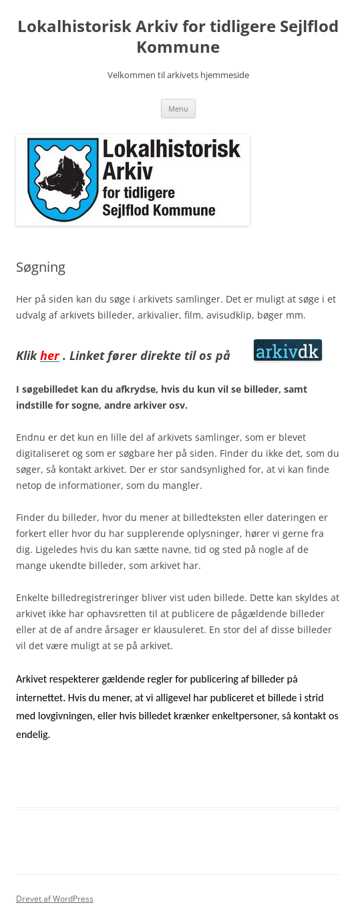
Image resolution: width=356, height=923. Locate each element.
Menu (178, 109)
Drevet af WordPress (55, 898)
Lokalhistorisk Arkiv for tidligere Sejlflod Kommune (178, 36)
